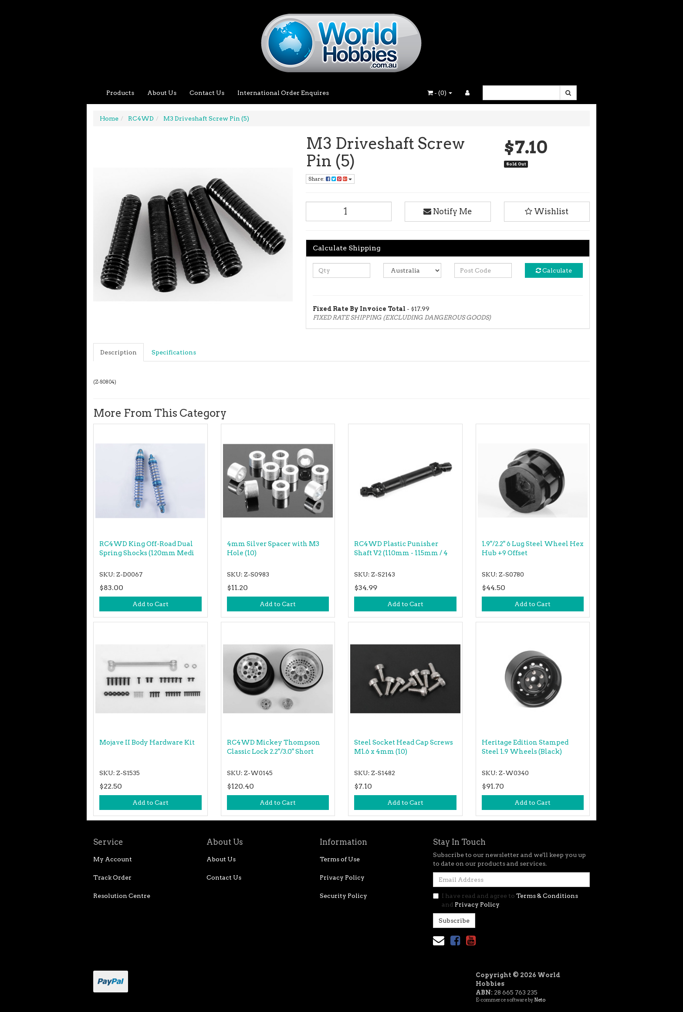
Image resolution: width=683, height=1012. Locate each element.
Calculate (554, 270)
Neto (539, 1000)
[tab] (119, 352)
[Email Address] (511, 879)
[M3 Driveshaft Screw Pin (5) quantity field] (349, 211)
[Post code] (483, 270)
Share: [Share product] (330, 178)
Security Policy (343, 895)
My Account (112, 859)
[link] (455, 940)
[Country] (412, 270)
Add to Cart (150, 603)
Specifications (174, 352)
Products (120, 92)
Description (118, 352)
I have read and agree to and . (505, 900)
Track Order (112, 877)
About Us (161, 92)
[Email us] (438, 940)
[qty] (342, 270)
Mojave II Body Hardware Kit (147, 742)
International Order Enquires (283, 92)
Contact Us (206, 92)
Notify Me (447, 211)
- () (439, 92)
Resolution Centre (121, 895)
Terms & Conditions (547, 895)
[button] (547, 212)
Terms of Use (340, 859)
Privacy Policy (342, 877)
